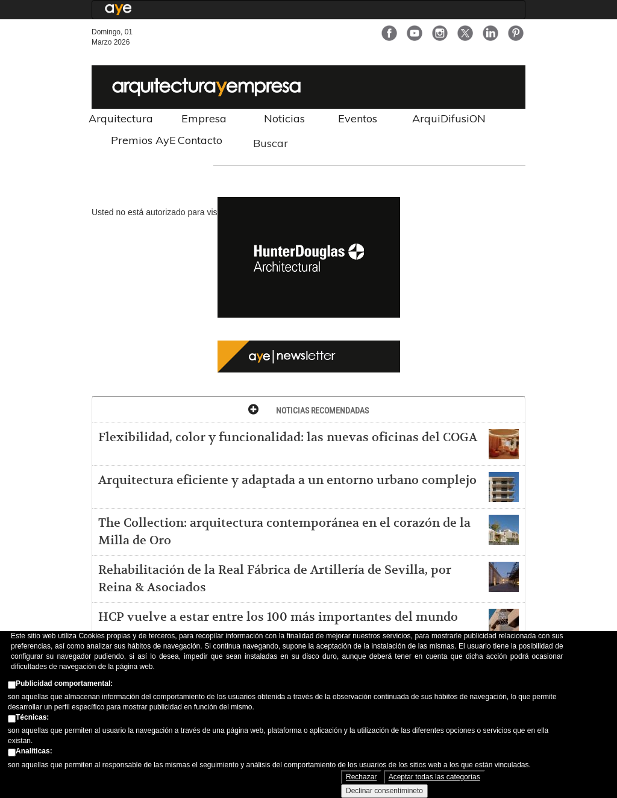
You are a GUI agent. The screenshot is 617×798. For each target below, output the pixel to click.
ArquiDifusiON (449, 118)
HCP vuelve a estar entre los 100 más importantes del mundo (278, 617)
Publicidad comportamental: (64, 684)
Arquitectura (121, 118)
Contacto (200, 140)
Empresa (204, 118)
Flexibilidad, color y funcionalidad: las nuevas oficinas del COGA (287, 437)
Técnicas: (32, 719)
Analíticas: (34, 753)
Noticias (284, 118)
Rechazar (361, 778)
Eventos (357, 118)
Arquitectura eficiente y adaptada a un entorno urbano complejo (287, 480)
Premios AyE (143, 140)
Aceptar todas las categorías (434, 778)
